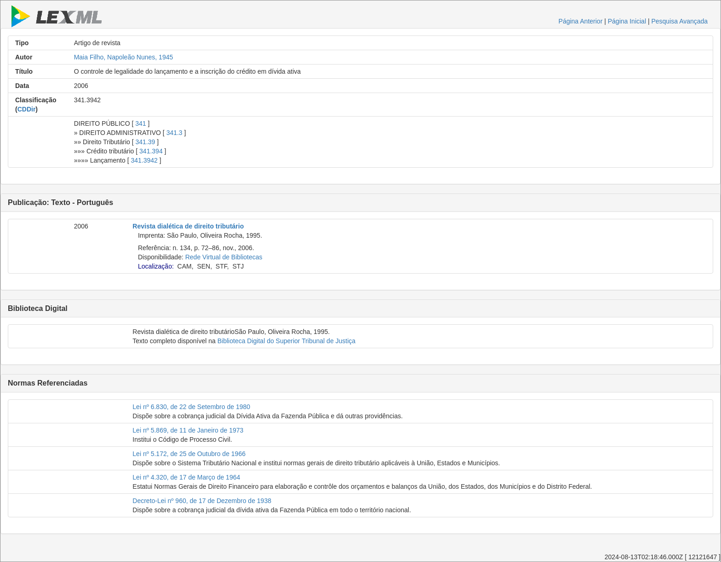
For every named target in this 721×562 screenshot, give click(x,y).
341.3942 (144, 160)
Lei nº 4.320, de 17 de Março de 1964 (186, 477)
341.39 (145, 142)
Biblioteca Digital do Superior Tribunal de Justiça (286, 341)
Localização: (156, 266)
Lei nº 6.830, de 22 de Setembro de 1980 (191, 406)
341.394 (151, 151)
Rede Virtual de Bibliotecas (224, 257)
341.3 (174, 132)
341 (140, 123)
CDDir (26, 109)
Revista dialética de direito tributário (188, 226)
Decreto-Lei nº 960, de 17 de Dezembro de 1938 (201, 500)
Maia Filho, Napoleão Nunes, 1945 (123, 57)
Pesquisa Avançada (679, 21)
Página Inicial (627, 21)
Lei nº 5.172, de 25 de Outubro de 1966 (189, 453)
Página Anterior (581, 21)
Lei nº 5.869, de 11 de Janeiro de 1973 (187, 430)
